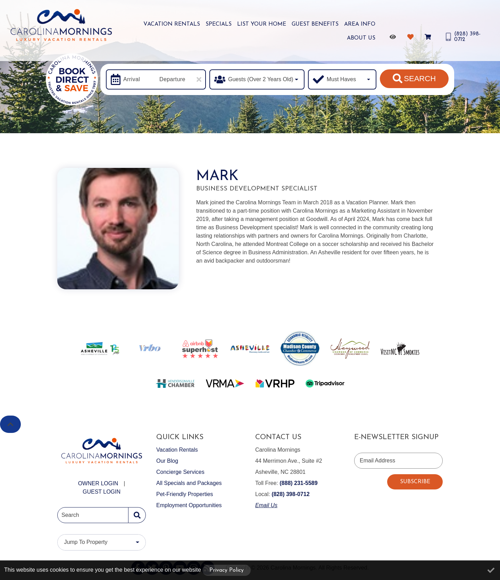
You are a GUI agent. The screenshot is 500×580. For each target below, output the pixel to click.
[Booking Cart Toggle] (429, 37)
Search (414, 78)
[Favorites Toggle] (411, 37)
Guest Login (101, 492)
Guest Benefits (315, 24)
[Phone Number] (465, 36)
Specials (219, 24)
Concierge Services (180, 472)
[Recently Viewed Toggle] (393, 37)
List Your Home (261, 24)
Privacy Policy (226, 570)
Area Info (359, 24)
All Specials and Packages (189, 483)
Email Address (377, 460)
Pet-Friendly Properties (184, 494)
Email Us (266, 505)
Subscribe (415, 482)
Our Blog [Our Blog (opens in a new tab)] (167, 461)
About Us (361, 38)
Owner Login (98, 483)
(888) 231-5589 (298, 483)
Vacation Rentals (171, 24)
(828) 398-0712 (290, 494)
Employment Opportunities (189, 505)
